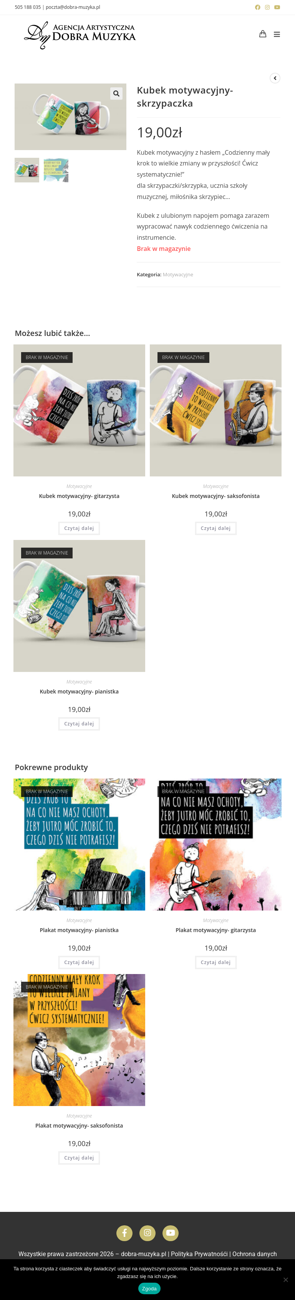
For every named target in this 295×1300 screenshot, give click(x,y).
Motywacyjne (178, 274)
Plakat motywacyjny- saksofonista (79, 1125)
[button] (116, 93)
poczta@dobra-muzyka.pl (73, 7)
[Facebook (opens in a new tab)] (258, 7)
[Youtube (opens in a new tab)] (276, 7)
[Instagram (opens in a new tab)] (267, 7)
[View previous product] (275, 78)
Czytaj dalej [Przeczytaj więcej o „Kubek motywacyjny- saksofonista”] (216, 528)
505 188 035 (28, 7)
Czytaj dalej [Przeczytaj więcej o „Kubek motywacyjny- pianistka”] (79, 723)
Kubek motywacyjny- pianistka (79, 691)
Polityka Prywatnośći (199, 1254)
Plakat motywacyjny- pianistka (79, 930)
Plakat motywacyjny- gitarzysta (216, 930)
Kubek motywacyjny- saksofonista (216, 496)
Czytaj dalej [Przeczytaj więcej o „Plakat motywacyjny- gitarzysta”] (216, 962)
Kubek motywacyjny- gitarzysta (79, 496)
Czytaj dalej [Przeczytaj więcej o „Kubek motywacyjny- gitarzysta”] (79, 528)
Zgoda (149, 1289)
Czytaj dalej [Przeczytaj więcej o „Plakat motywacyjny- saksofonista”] (79, 1158)
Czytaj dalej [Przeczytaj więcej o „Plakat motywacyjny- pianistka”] (79, 962)
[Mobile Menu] (274, 34)
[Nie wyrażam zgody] (285, 1279)
